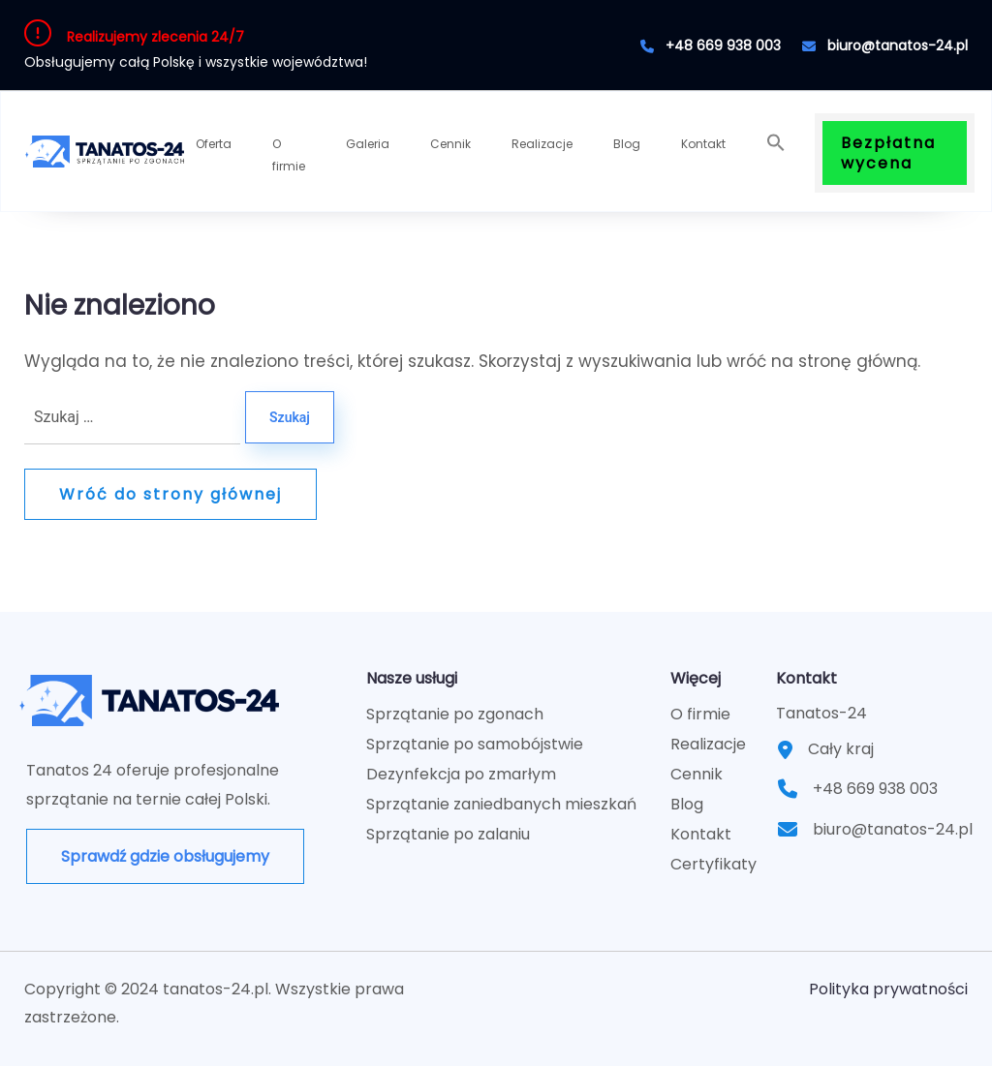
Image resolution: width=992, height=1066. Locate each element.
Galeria (367, 144)
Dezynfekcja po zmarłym (461, 774)
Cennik (450, 144)
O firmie (288, 155)
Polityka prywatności (888, 989)
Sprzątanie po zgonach (454, 714)
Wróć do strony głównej (170, 494)
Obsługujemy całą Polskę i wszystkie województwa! (195, 62)
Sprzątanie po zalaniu (448, 834)
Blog (626, 144)
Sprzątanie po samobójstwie (474, 744)
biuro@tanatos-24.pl (885, 45)
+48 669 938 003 (710, 45)
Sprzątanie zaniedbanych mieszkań (501, 804)
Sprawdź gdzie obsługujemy (165, 856)
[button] (776, 143)
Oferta (214, 144)
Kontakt (703, 144)
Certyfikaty (713, 864)
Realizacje (542, 144)
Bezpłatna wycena (888, 153)
